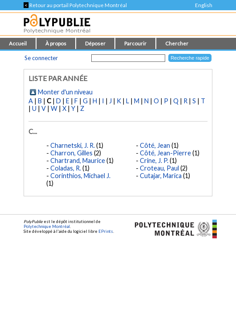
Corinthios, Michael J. (80, 175)
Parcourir (135, 43)
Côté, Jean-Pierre (165, 153)
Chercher (176, 43)
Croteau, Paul (159, 168)
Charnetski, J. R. (72, 145)
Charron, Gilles (71, 153)
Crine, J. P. (154, 160)
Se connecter (41, 57)
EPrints (105, 231)
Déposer (95, 43)
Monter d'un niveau (65, 92)
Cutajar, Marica (161, 175)
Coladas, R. (65, 168)
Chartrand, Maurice (77, 160)
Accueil (18, 43)
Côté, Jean (155, 145)
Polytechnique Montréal (47, 226)
